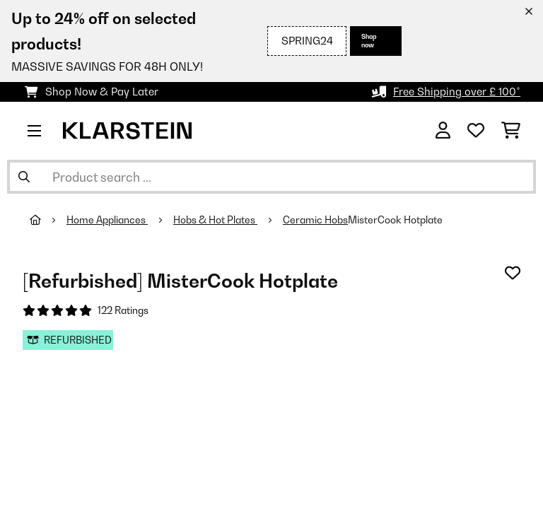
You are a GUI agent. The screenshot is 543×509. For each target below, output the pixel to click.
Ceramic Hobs (315, 220)
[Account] (443, 131)
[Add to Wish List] (512, 273)
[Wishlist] (475, 131)
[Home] (48, 220)
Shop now (369, 41)
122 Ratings (123, 310)
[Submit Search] (24, 176)
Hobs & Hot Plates (215, 220)
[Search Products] (271, 177)
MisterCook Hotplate (395, 220)
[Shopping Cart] (510, 131)
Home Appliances (107, 220)
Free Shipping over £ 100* (456, 92)
